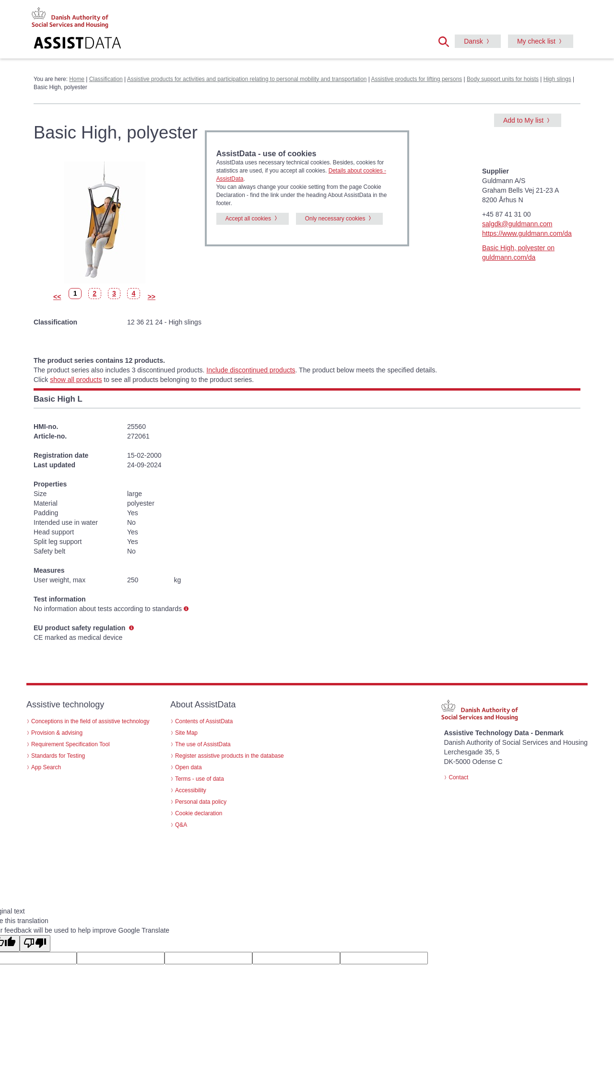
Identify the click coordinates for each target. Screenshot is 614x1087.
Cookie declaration (199, 813)
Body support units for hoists (503, 79)
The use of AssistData (203, 744)
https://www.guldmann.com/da (527, 233)
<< (57, 297)
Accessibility (190, 790)
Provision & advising (57, 732)
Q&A (181, 824)
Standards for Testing (58, 755)
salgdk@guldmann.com (517, 224)
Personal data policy (200, 801)
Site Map (186, 732)
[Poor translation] (35, 943)
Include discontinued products (250, 370)
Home (76, 79)
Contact (458, 777)
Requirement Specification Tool (70, 744)
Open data (188, 767)
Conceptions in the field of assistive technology (90, 721)
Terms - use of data (199, 778)
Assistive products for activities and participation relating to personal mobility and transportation (247, 79)
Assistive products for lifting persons (416, 79)
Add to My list (523, 120)
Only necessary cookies (335, 218)
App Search (46, 767)
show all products (76, 379)
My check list (536, 41)
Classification (106, 79)
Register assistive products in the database (229, 755)
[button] (446, 41)
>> (151, 297)
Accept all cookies (248, 218)
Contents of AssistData (204, 721)
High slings (557, 79)
